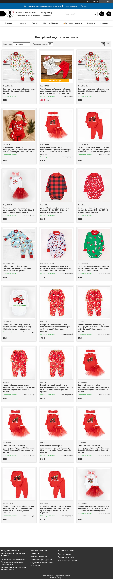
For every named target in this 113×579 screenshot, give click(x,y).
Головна (8, 23)
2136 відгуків (93, 1)
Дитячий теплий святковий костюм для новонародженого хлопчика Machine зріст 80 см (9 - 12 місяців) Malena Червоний (18, 509)
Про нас (35, 23)
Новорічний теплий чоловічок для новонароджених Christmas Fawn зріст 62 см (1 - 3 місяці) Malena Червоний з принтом (94, 328)
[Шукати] (94, 14)
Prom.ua (67, 576)
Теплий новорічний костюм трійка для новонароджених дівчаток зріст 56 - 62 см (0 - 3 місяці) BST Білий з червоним (55, 91)
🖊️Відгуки (103, 23)
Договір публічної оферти (67, 560)
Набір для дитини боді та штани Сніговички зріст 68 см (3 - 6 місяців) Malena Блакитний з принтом (17, 268)
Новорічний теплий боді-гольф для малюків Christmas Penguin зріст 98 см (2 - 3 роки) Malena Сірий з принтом (56, 268)
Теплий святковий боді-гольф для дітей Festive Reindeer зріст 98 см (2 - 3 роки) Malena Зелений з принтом (93, 268)
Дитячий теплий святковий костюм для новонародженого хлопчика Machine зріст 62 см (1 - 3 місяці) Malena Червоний (94, 149)
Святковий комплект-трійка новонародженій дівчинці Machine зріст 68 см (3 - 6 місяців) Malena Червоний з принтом (93, 388)
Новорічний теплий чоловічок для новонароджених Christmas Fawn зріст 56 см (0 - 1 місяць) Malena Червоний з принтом (56, 328)
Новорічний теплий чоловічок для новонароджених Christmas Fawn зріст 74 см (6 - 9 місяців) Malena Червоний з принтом (56, 388)
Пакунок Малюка (50, 23)
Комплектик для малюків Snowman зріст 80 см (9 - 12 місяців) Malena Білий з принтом (19, 91)
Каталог (84, 6)
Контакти (91, 23)
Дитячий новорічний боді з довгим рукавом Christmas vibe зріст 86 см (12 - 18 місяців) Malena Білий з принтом (18, 327)
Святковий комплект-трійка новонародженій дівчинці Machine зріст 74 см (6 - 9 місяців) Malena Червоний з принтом (18, 449)
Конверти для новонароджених (13, 559)
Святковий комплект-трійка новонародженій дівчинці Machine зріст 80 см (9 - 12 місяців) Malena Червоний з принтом (55, 449)
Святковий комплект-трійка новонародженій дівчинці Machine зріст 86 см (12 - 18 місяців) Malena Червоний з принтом (93, 449)
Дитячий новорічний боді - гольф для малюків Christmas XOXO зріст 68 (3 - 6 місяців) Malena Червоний (93, 210)
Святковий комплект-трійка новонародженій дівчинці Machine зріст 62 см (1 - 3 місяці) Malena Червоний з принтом (55, 150)
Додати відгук (108, 13)
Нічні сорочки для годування (41, 559)
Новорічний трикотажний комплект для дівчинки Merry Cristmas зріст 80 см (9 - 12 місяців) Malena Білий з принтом (93, 508)
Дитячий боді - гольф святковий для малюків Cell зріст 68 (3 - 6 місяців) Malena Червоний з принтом (54, 210)
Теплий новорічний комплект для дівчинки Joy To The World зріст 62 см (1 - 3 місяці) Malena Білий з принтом (19, 210)
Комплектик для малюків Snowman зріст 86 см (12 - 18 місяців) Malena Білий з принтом (94, 91)
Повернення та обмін (66, 557)
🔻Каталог (21, 23)
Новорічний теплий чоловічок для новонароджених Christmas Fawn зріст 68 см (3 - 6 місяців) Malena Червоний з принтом (19, 388)
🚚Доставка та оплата (72, 23)
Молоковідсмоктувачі (39, 556)
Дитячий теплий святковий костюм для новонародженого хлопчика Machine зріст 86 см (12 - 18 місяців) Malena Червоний (55, 509)
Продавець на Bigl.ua (56, 578)
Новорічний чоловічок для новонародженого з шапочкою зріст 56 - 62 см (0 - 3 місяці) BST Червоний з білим (19, 149)
